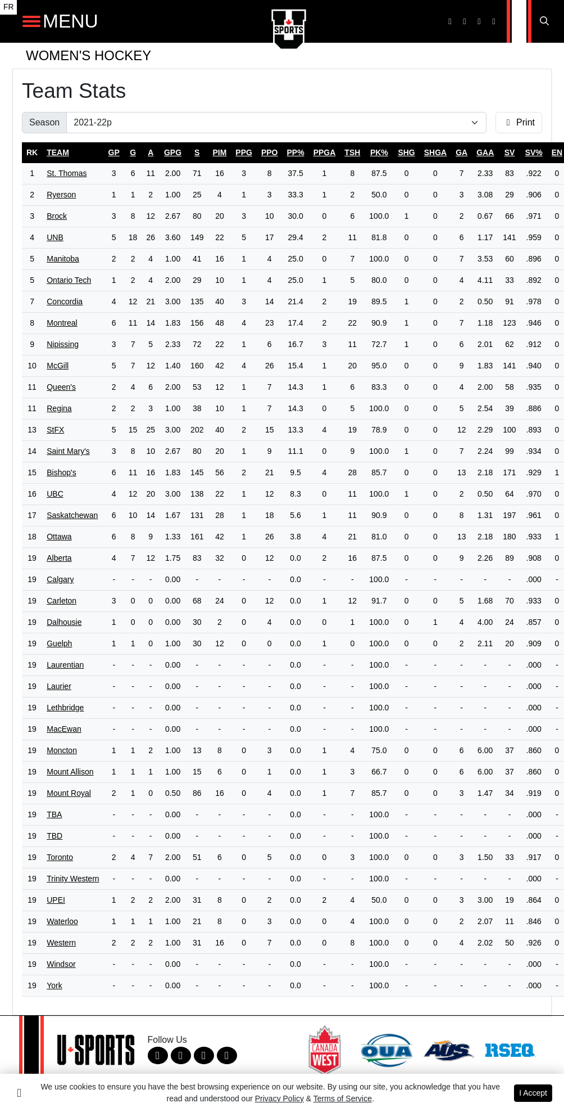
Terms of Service (342, 1098)
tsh (352, 152)
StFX (55, 429)
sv (509, 152)
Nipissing (63, 344)
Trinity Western (73, 878)
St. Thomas (67, 173)
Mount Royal (69, 793)
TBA (54, 814)
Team (58, 152)
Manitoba (63, 258)
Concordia (65, 301)
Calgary (60, 579)
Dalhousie (64, 622)
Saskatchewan (72, 515)
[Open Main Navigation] (31, 21)
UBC (55, 493)
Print (519, 122)
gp (114, 152)
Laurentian (65, 664)
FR (8, 7)
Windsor (61, 964)
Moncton (62, 750)
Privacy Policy (279, 1098)
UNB (55, 237)
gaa (485, 152)
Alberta (59, 557)
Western (61, 942)
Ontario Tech (69, 280)
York (54, 985)
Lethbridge (65, 707)
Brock (57, 215)
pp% (295, 152)
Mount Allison (70, 771)
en (557, 152)
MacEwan (64, 728)
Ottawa (59, 536)
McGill (58, 365)
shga (435, 152)
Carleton (61, 600)
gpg (172, 152)
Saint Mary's (68, 451)
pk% (379, 152)
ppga (324, 152)
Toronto (60, 857)
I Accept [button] (533, 1092)
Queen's (61, 386)
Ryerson (61, 194)
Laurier (59, 686)
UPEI (56, 899)
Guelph (59, 643)
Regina (59, 408)
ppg (243, 152)
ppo (269, 152)
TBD (54, 835)
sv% (534, 152)
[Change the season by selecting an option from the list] (276, 122)
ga (461, 152)
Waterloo (62, 921)
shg (406, 152)
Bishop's (61, 472)
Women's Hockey (88, 55)
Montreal (62, 322)
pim (219, 152)
